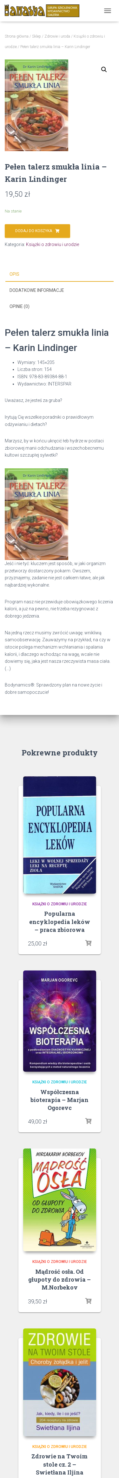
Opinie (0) (20, 306)
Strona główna (17, 36)
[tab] (59, 274)
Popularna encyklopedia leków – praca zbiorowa (59, 921)
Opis (14, 274)
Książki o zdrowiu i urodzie (52, 244)
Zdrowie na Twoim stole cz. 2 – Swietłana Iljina (59, 1464)
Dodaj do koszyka (33, 231)
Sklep (36, 36)
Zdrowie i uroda (57, 36)
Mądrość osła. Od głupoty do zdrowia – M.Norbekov (59, 1279)
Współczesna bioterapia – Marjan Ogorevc (59, 1100)
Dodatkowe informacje (37, 290)
